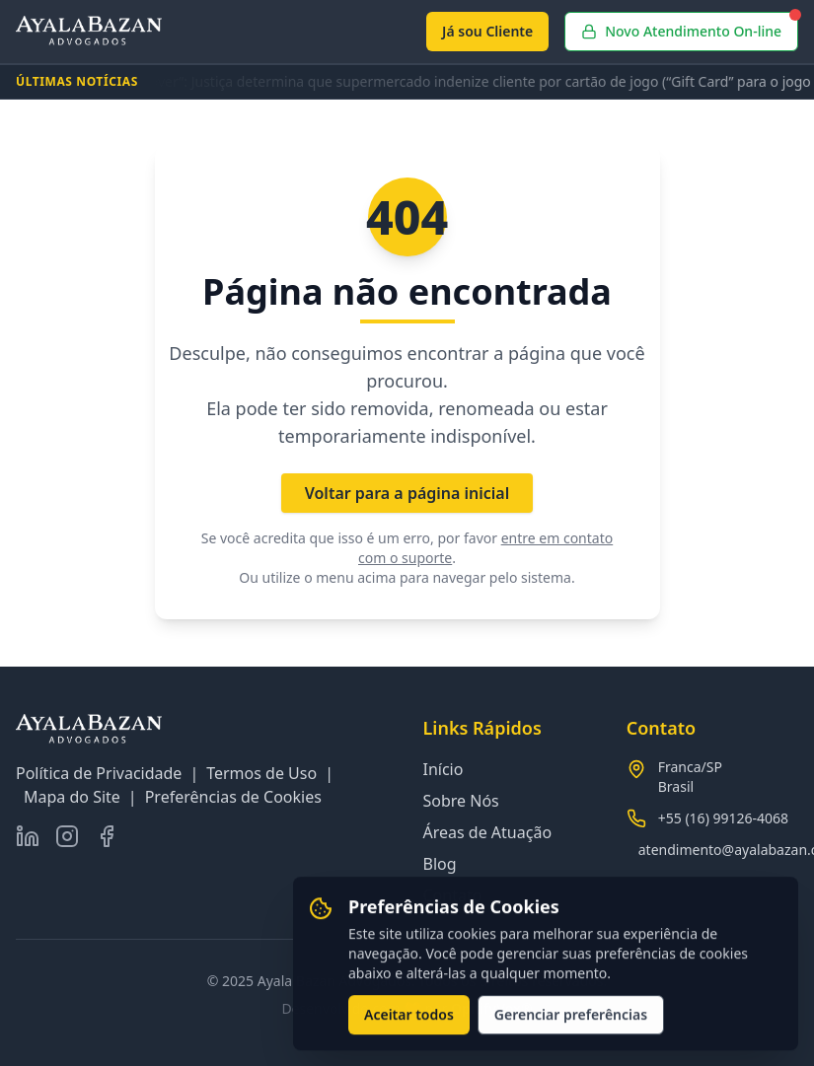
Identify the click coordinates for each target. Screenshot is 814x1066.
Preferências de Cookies (233, 797)
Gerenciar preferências (570, 1017)
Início (443, 769)
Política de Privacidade (99, 773)
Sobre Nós (461, 801)
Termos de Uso (261, 773)
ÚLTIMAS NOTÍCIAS (77, 82)
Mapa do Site (72, 797)
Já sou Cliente (487, 31)
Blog (440, 864)
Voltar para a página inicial (407, 493)
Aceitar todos (409, 1017)
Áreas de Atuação (488, 832)
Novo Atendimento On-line (689, 26)
